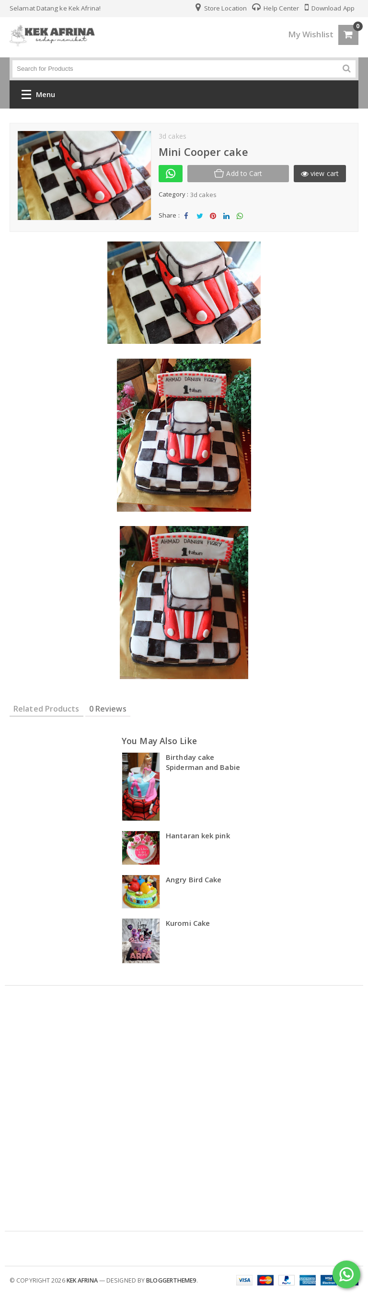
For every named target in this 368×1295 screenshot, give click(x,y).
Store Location (221, 8)
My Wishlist (311, 34)
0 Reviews (107, 708)
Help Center (275, 8)
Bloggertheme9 (171, 1280)
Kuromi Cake (188, 923)
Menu (38, 96)
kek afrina (82, 1280)
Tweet (200, 218)
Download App (330, 8)
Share (186, 218)
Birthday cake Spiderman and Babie (203, 762)
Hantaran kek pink (198, 835)
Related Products (46, 708)
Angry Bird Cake (194, 879)
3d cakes (203, 194)
